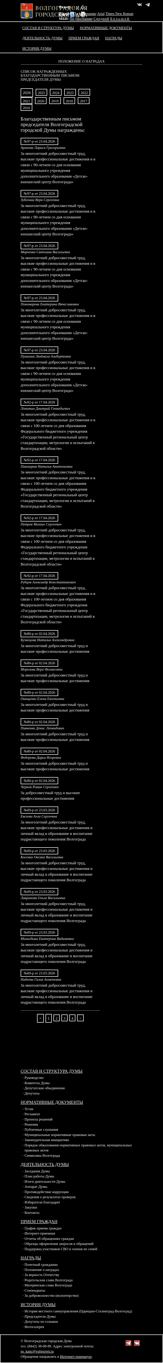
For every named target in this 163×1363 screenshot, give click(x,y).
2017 (83, 101)
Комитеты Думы (37, 1083)
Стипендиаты (35, 1290)
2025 (41, 93)
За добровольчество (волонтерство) (52, 1295)
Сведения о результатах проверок (50, 1197)
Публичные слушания (41, 1129)
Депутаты (32, 1093)
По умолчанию (84, 14)
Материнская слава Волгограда (48, 1285)
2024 (55, 93)
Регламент (32, 1114)
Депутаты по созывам (41, 1321)
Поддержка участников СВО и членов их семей (61, 1249)
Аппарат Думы (36, 1187)
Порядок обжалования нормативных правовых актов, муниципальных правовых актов (78, 1147)
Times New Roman (119, 14)
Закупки (31, 1207)
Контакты (32, 1213)
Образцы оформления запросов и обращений (59, 1244)
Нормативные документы (106, 28)
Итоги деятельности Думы (45, 1181)
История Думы (36, 48)
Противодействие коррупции (47, 1192)
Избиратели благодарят (42, 1202)
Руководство (34, 1078)
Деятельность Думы (42, 38)
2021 (26, 101)
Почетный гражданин (41, 1265)
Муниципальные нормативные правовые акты (60, 1135)
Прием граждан (83, 38)
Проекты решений (39, 1119)
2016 (26, 108)
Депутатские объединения (45, 1088)
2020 (40, 101)
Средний (101, 19)
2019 (55, 101)
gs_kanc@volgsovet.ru (37, 1351)
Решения (31, 1124)
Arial (101, 14)
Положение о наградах (42, 1270)
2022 (84, 93)
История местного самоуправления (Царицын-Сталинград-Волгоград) (78, 1311)
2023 (70, 93)
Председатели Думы (40, 1316)
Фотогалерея (34, 1327)
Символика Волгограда (42, 1155)
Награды (113, 38)
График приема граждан (43, 1228)
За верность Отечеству (42, 1275)
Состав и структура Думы (48, 28)
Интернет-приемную (76, 1357)
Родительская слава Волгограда (49, 1280)
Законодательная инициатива (47, 1140)
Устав (29, 1109)
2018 (69, 101)
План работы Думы (39, 1176)
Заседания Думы (37, 1171)
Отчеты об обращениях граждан (49, 1239)
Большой (120, 19)
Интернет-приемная (40, 1233)
